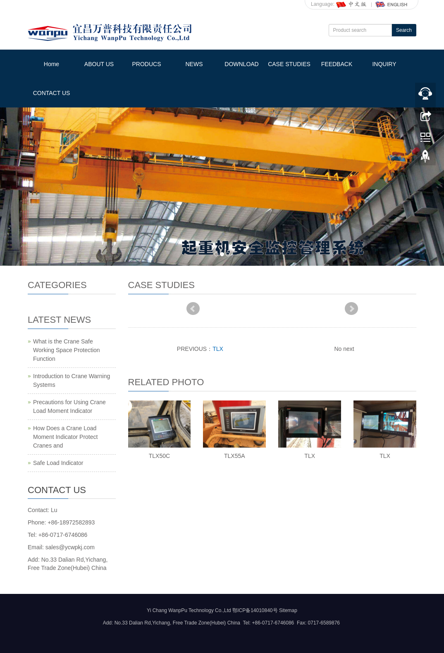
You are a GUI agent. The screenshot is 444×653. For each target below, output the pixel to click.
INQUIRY (384, 64)
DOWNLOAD (241, 64)
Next (351, 308)
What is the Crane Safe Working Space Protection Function (66, 350)
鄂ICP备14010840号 (254, 610)
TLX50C (159, 456)
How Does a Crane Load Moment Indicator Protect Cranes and (65, 437)
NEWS (194, 64)
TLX (217, 349)
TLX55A (234, 456)
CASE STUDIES (289, 64)
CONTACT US (51, 93)
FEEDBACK (336, 64)
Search (404, 30)
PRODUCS (146, 64)
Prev (193, 308)
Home (51, 64)
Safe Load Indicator (58, 463)
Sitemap (288, 610)
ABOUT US (99, 64)
